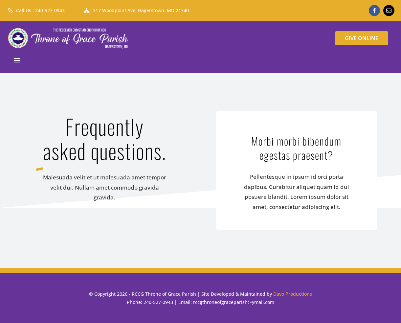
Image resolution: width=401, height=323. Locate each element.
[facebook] (374, 10)
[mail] (388, 10)
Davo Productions (292, 294)
